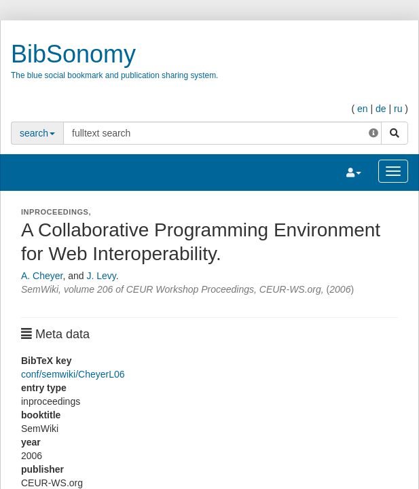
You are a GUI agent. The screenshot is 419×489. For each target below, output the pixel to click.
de (381, 108)
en (362, 108)
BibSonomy (73, 54)
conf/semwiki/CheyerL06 (73, 374)
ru (398, 108)
